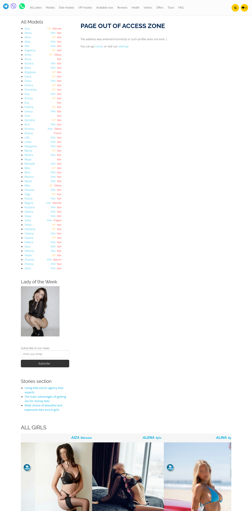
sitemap (123, 46)
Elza (27, 94)
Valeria (29, 242)
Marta (28, 150)
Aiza (27, 28)
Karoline (30, 120)
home (99, 46)
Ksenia (29, 133)
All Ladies (36, 7)
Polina (28, 198)
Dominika (31, 89)
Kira (27, 124)
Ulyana (29, 238)
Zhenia (29, 264)
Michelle (30, 163)
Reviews (122, 7)
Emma (29, 98)
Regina (29, 203)
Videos (148, 7)
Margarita (31, 146)
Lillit (27, 137)
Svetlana (30, 229)
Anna (28, 54)
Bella (28, 68)
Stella (28, 225)
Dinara (29, 85)
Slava (28, 216)
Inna (27, 116)
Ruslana (30, 207)
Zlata (28, 268)
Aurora (29, 63)
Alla (27, 46)
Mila (27, 168)
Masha (29, 155)
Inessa (29, 111)
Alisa (28, 41)
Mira (27, 172)
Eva (27, 102)
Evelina (29, 107)
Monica (29, 177)
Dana (28, 76)
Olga (28, 194)
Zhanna (29, 259)
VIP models (85, 7)
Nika (27, 185)
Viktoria (29, 251)
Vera (28, 246)
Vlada (28, 255)
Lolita (28, 142)
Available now (104, 7)
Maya (28, 159)
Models (50, 7)
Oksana (29, 190)
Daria (28, 81)
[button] (235, 8)
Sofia (28, 220)
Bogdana (30, 72)
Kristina (29, 129)
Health (136, 7)
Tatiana (29, 233)
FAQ (181, 7)
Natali (28, 181)
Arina (28, 59)
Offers (159, 7)
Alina (28, 37)
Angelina (30, 50)
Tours (171, 7)
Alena (28, 33)
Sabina (29, 211)
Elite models (66, 7)
